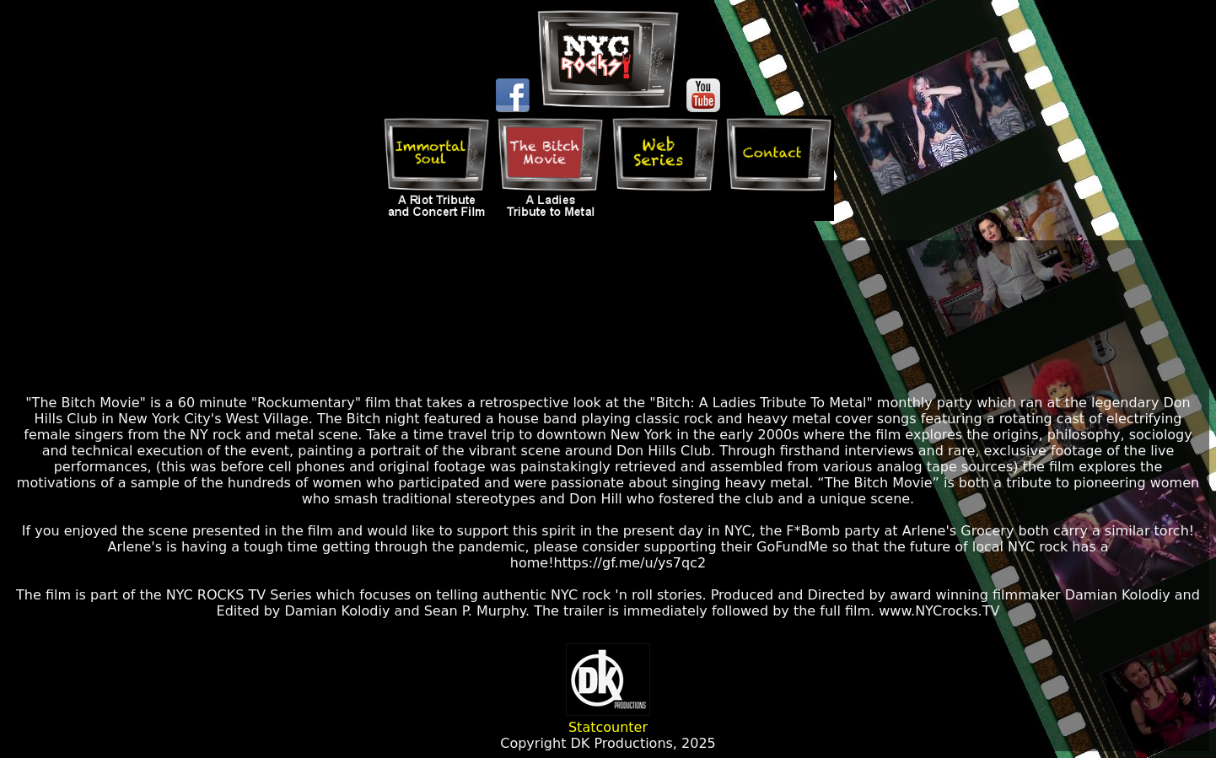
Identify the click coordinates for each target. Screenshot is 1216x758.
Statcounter (608, 727)
